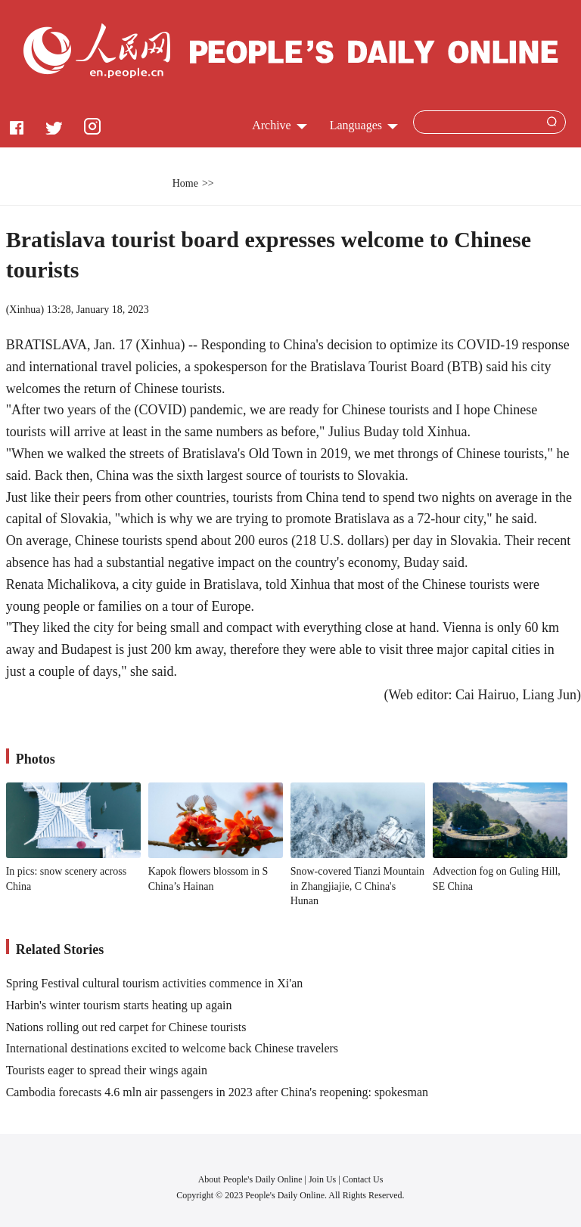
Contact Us (363, 1179)
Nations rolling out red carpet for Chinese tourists (126, 1027)
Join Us (323, 1179)
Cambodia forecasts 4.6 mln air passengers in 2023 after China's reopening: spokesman (217, 1092)
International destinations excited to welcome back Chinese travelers (172, 1048)
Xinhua (24, 309)
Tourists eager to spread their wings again (106, 1070)
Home (185, 183)
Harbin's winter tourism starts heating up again (119, 1005)
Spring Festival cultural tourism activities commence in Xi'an (154, 983)
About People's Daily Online (250, 1179)
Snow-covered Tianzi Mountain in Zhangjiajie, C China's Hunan (357, 886)
